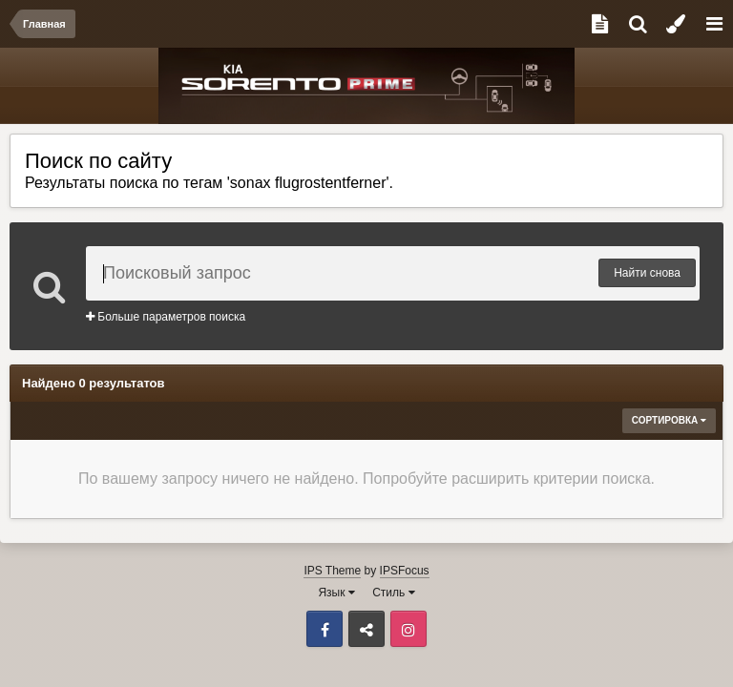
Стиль (393, 592)
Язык (336, 592)
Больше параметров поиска (165, 316)
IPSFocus (404, 570)
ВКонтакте (366, 629)
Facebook (324, 629)
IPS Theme (332, 570)
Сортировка (669, 420)
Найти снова (647, 273)
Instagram (408, 629)
